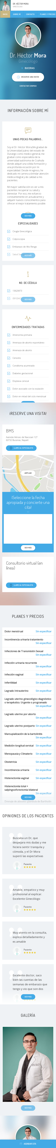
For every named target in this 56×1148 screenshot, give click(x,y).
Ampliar (28, 473)
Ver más (28, 216)
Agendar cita (28, 1144)
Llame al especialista (21, 448)
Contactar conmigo (28, 86)
